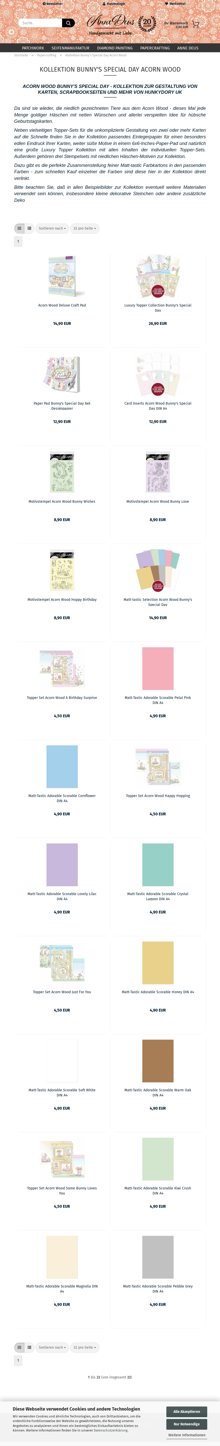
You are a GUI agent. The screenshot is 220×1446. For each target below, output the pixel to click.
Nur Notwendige (187, 1424)
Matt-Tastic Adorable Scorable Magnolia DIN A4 (62, 1292)
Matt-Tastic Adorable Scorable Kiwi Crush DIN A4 (157, 1194)
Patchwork (33, 48)
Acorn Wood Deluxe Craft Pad (62, 309)
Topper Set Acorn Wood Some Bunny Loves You (62, 1194)
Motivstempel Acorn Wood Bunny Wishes (62, 505)
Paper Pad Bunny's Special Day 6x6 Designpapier (62, 409)
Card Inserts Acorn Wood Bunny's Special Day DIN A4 (157, 409)
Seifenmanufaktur (70, 48)
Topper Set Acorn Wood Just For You (62, 996)
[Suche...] (68, 23)
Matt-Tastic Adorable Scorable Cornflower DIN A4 (62, 802)
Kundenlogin (114, 4)
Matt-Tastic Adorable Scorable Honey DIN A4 (158, 996)
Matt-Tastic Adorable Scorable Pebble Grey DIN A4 (158, 1292)
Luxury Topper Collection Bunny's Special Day (157, 311)
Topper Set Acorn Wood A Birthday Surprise (62, 702)
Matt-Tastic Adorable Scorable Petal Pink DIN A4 (158, 704)
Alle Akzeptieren (186, 1412)
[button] (19, 233)
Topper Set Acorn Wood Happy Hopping (158, 800)
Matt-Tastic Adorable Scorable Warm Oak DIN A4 (157, 1096)
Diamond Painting (115, 48)
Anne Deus (188, 48)
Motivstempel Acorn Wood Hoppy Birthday (62, 604)
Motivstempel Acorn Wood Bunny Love (157, 505)
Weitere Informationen (186, 1435)
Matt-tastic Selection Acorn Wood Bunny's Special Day (158, 606)
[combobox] (52, 233)
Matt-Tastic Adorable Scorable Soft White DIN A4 (62, 1096)
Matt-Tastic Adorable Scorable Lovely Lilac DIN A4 (62, 900)
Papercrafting (155, 48)
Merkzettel (175, 4)
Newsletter (53, 4)
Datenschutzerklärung (111, 1430)
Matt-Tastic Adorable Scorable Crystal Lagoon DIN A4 (157, 900)
